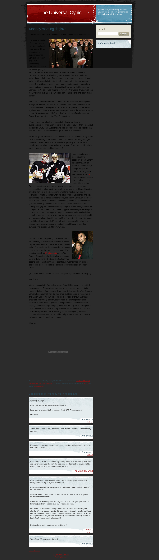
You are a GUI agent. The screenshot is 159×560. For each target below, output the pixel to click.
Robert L (89, 529)
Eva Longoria (51, 253)
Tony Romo (49, 383)
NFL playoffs (86, 381)
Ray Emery (42, 383)
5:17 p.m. (90, 546)
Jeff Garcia (79, 381)
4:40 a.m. (90, 532)
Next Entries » (61, 557)
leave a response (38, 386)
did (89, 174)
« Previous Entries (61, 555)
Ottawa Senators (33, 383)
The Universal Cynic (60, 12)
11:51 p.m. (90, 438)
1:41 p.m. (90, 422)
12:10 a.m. (90, 454)
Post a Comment (34, 551)
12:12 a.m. (90, 473)
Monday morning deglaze (47, 29)
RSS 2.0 (86, 383)
